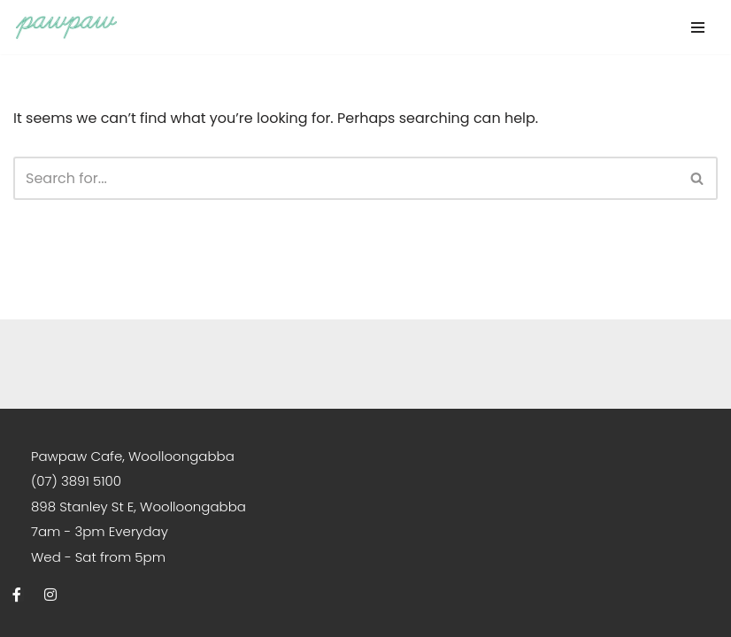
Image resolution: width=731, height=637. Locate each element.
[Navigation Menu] (698, 27)
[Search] (345, 178)
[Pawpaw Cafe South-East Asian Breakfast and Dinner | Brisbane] (66, 27)
